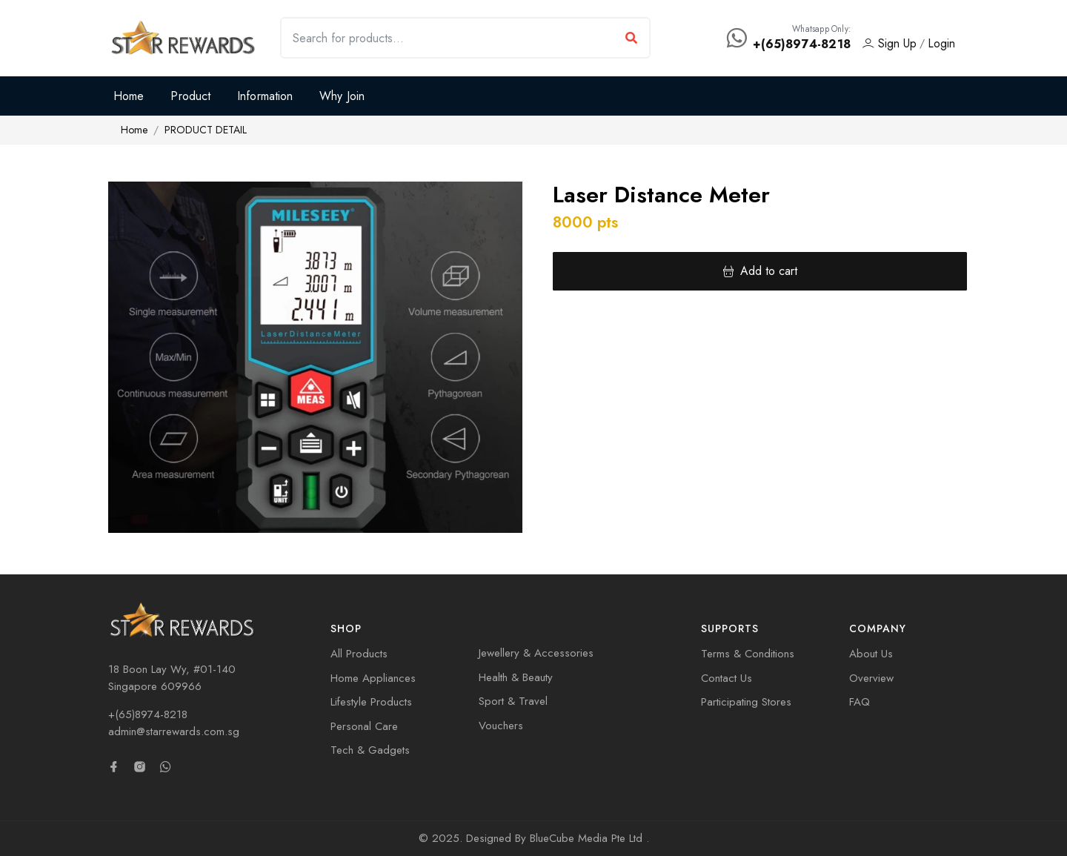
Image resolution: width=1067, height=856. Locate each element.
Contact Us (726, 678)
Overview (871, 678)
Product (190, 95)
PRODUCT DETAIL (205, 129)
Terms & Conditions (747, 654)
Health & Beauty (516, 677)
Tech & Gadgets (370, 750)
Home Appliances (373, 678)
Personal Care (364, 726)
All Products (359, 654)
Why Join (342, 95)
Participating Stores (746, 702)
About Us (871, 654)
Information (265, 95)
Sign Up (889, 43)
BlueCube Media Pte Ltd (588, 838)
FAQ (859, 702)
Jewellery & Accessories (536, 653)
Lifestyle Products (371, 702)
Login (941, 43)
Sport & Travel (513, 701)
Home (128, 95)
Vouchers (501, 725)
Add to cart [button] (759, 270)
